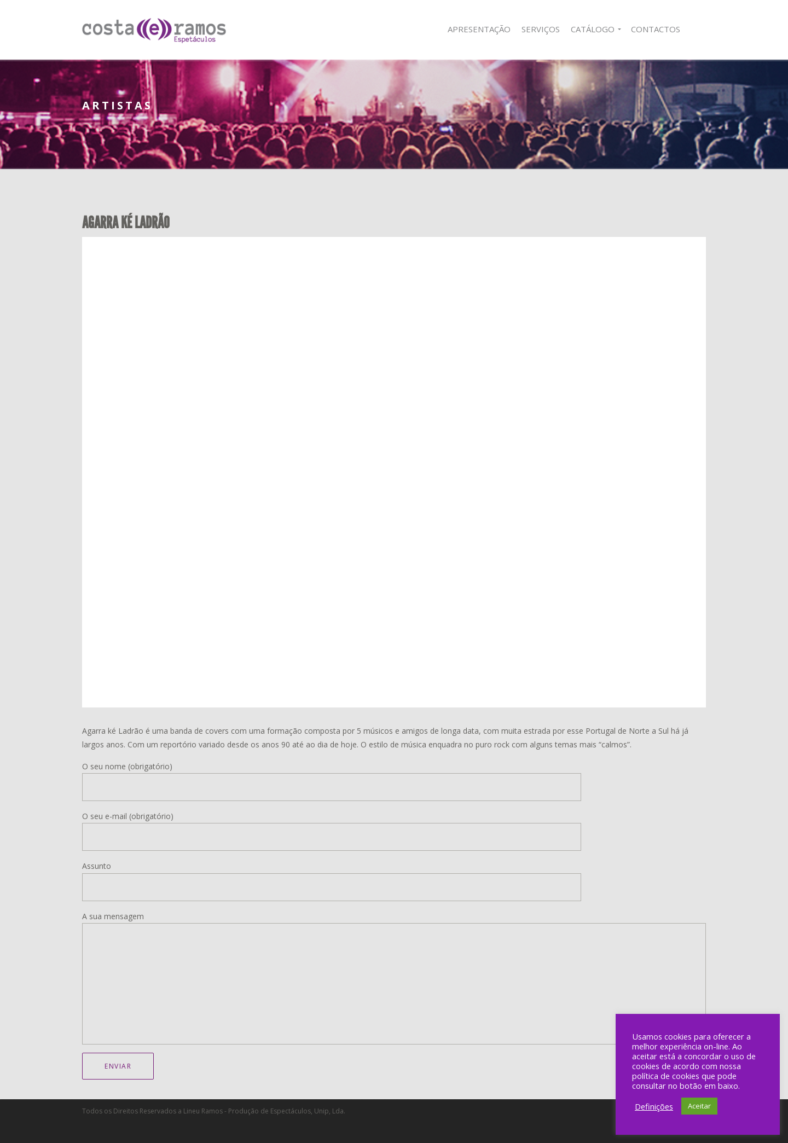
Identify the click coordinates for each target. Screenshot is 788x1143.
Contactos (655, 29)
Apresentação (479, 29)
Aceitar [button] (699, 1106)
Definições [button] (654, 1106)
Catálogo (593, 29)
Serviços (541, 29)
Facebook (698, 29)
